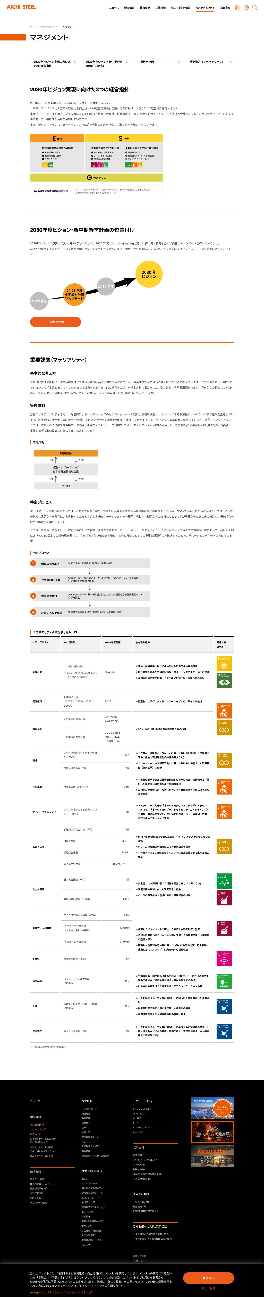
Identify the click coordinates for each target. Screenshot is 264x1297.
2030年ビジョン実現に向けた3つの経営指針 (52, 64)
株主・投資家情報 (92, 1171)
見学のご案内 (141, 1194)
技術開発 (35, 1172)
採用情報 (138, 1148)
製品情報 (35, 1117)
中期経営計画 (146, 62)
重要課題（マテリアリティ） (207, 62)
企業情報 (87, 1101)
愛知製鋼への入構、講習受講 (150, 1227)
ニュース (35, 1101)
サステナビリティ (142, 1101)
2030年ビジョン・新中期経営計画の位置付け (104, 64)
